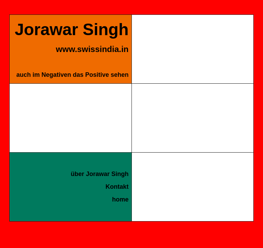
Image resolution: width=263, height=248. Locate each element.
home (120, 199)
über (99, 173)
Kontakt (117, 186)
